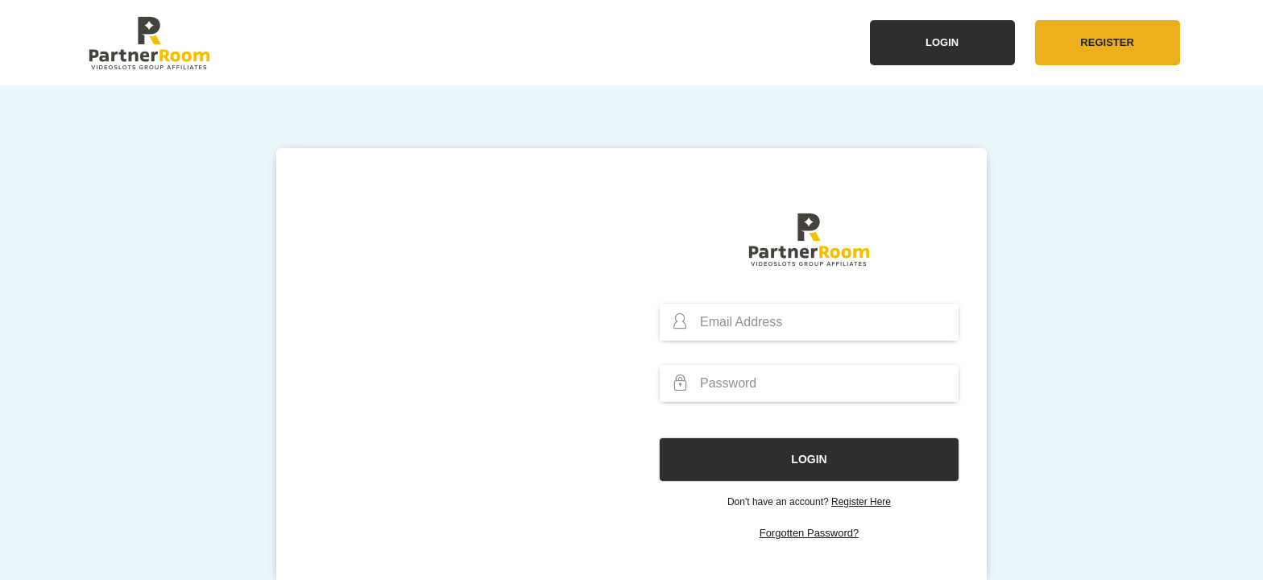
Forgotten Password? (809, 533)
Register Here (861, 502)
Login (942, 42)
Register (1106, 42)
